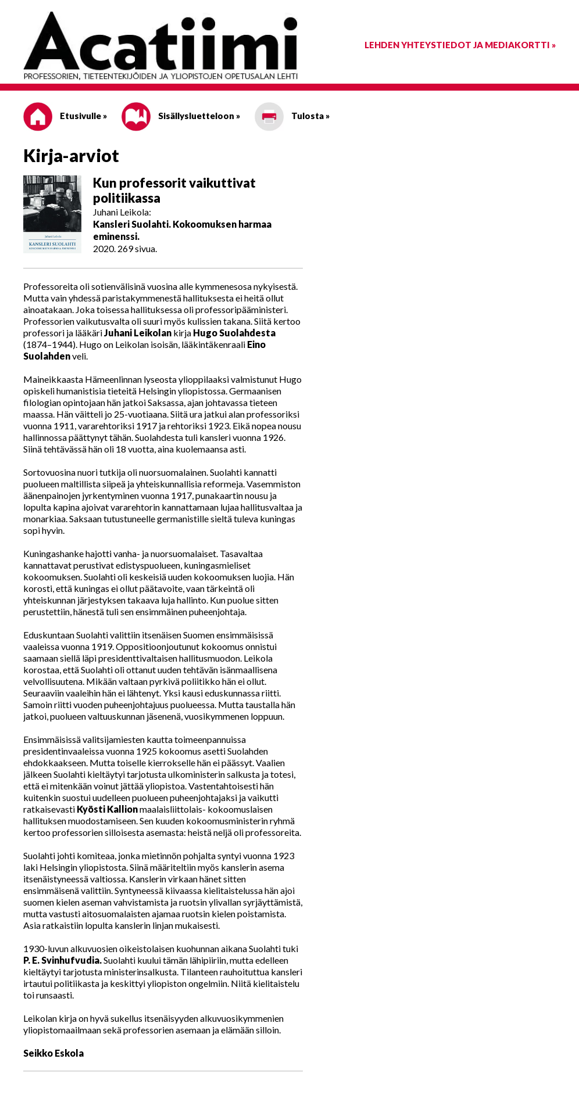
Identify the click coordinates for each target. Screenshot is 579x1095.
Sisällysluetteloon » (180, 115)
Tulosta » (292, 115)
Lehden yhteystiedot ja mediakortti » (460, 45)
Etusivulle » (65, 115)
